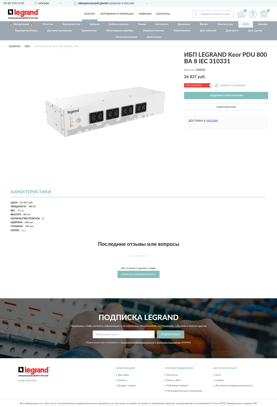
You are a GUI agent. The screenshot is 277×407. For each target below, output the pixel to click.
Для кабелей (208, 30)
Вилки (204, 24)
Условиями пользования (169, 342)
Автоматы (161, 24)
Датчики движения (59, 30)
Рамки (142, 24)
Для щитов (255, 30)
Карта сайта (174, 380)
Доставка (123, 375)
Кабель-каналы (118, 24)
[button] (253, 13)
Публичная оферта (177, 386)
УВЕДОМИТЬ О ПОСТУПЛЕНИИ (226, 96)
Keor (23, 230)
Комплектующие (126, 37)
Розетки (48, 24)
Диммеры (184, 24)
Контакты (163, 14)
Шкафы (263, 24)
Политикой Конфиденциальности (137, 342)
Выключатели (71, 24)
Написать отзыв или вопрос (138, 274)
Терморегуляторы (26, 30)
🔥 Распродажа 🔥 (21, 24)
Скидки (220, 380)
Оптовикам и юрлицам (117, 14)
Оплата (122, 380)
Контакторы (225, 24)
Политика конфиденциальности (234, 386)
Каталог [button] (89, 14)
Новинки (144, 14)
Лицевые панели (153, 30)
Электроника (182, 30)
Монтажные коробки (119, 30)
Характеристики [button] (226, 107)
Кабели (94, 24)
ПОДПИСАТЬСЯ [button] (170, 334)
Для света (232, 30)
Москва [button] (212, 120)
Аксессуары (154, 37)
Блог (218, 375)
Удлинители (89, 30)
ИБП (246, 24)
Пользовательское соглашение (184, 391)
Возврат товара (127, 386)
